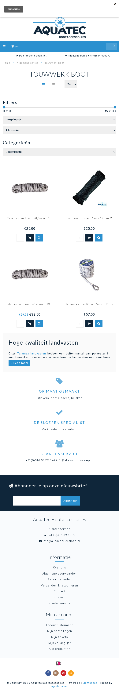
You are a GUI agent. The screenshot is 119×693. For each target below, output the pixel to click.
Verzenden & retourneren (59, 585)
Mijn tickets (59, 637)
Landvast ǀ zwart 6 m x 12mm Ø (89, 218)
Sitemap (60, 597)
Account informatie (59, 625)
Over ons (59, 567)
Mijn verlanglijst (59, 643)
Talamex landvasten (31, 353)
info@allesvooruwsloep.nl (61, 541)
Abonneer (70, 501)
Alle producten (59, 649)
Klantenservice (59, 603)
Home (6, 62)
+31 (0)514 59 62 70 (61, 535)
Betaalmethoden (60, 579)
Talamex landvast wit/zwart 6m (29, 218)
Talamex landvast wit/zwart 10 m (30, 304)
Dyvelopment (59, 686)
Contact (59, 591)
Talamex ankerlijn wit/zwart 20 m (89, 304)
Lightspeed (90, 682)
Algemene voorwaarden (59, 573)
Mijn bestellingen (59, 631)
